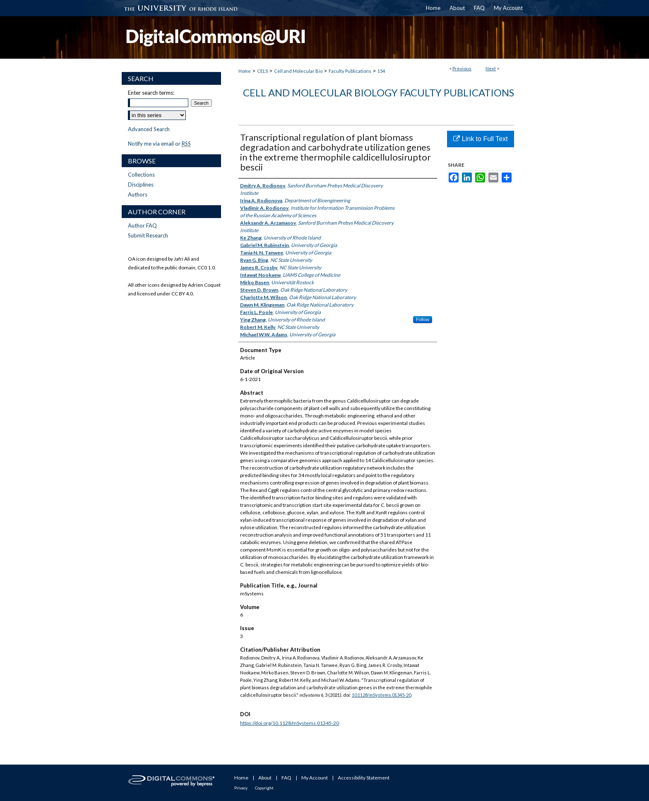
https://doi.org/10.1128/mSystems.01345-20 (289, 723)
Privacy (241, 787)
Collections (141, 174)
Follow (422, 319)
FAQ (286, 778)
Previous (461, 68)
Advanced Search (149, 129)
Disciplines (141, 184)
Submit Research (148, 235)
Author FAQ (142, 225)
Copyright (264, 787)
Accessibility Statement (363, 778)
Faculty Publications (350, 71)
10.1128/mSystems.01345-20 (381, 695)
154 (381, 71)
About (265, 778)
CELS (262, 71)
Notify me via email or (159, 143)
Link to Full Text (480, 138)
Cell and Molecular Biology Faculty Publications (378, 92)
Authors (137, 194)
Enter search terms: (151, 92)
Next (491, 68)
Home (244, 71)
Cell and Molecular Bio (298, 71)
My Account (314, 778)
